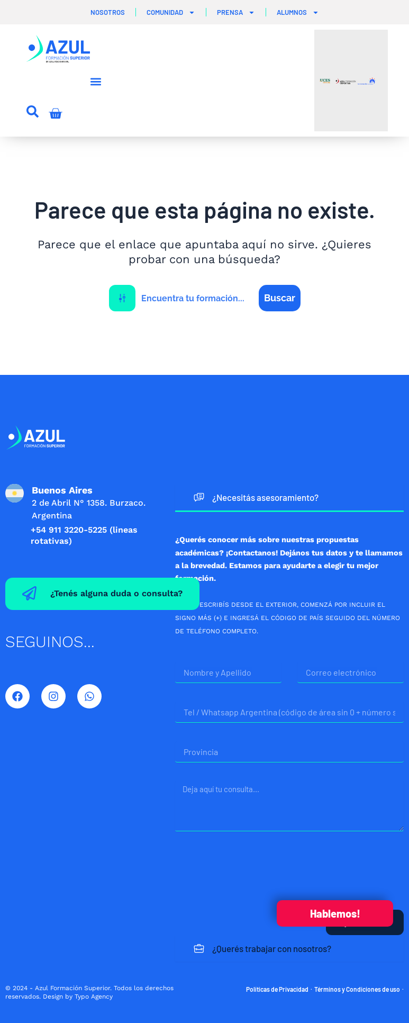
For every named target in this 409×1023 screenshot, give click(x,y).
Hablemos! (335, 913)
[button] (95, 82)
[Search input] (197, 298)
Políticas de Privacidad (277, 989)
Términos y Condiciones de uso (357, 989)
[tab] (289, 498)
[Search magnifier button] (280, 298)
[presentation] (255, 870)
